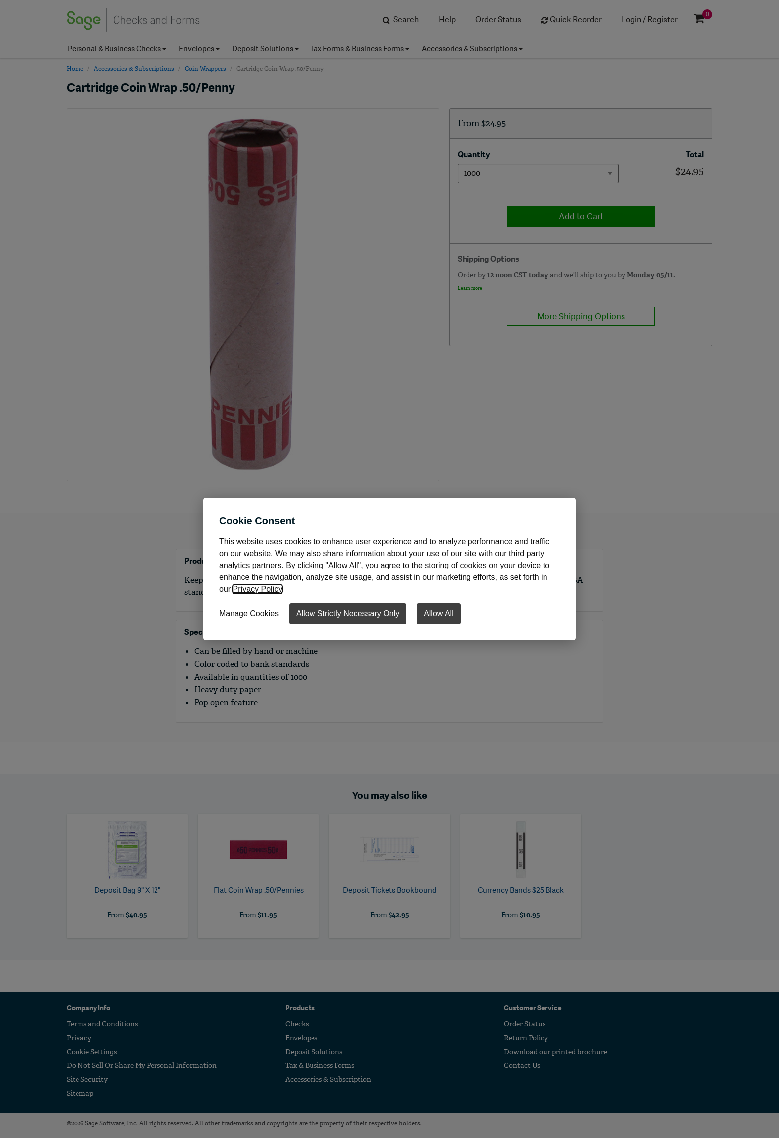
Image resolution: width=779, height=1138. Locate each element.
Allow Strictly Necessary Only (347, 613)
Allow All (439, 613)
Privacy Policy (257, 589)
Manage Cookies (249, 613)
